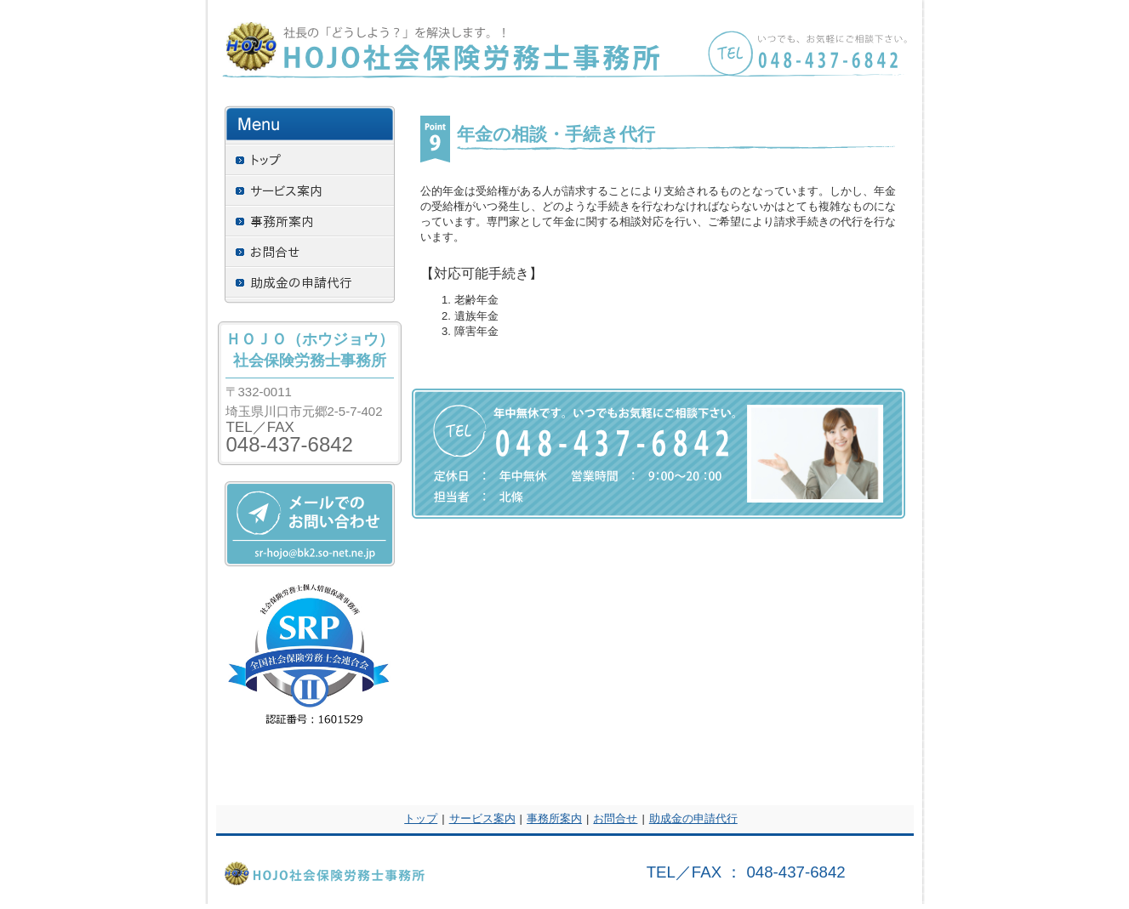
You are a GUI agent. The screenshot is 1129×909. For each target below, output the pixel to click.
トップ (420, 818)
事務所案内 (554, 818)
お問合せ (615, 818)
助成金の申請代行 (693, 818)
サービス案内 (482, 818)
